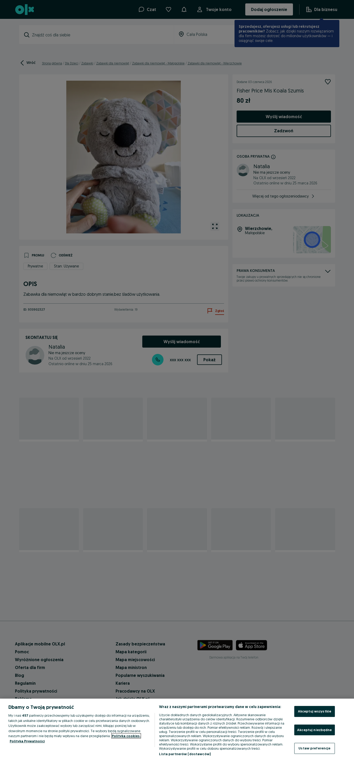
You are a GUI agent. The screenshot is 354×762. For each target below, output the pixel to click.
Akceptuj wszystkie (314, 711)
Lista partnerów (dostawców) (185, 754)
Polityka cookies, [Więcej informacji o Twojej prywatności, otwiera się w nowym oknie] (126, 736)
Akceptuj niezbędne (314, 730)
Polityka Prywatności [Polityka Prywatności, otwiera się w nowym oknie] (27, 741)
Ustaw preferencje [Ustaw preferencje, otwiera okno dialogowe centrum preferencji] (314, 748)
